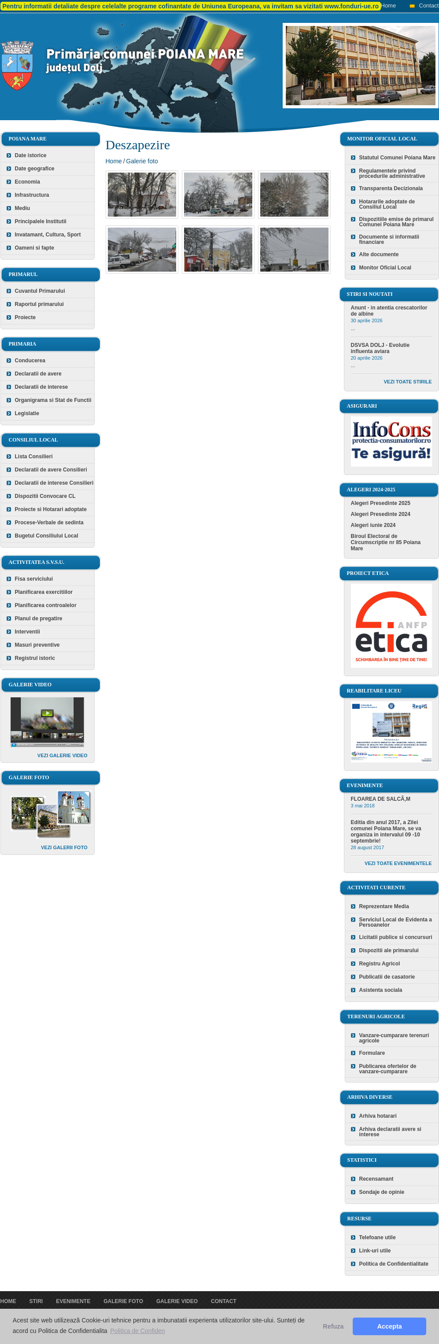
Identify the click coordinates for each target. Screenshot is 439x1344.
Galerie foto (142, 161)
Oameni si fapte (34, 248)
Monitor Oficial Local (385, 268)
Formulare (372, 1053)
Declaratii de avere (38, 374)
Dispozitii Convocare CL (45, 496)
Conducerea (30, 360)
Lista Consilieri (34, 456)
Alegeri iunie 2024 (373, 525)
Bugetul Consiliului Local (46, 536)
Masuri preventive (37, 645)
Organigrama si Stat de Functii (53, 400)
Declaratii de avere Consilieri (51, 470)
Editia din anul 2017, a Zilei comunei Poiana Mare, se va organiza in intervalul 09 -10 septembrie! (386, 831)
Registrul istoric (35, 658)
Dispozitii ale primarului (389, 950)
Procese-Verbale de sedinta (49, 522)
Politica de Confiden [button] (137, 1330)
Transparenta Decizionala (391, 188)
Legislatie (27, 413)
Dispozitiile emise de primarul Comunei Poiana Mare (396, 222)
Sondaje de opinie (382, 1192)
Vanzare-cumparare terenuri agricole (394, 1038)
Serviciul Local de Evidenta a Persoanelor (395, 922)
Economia (27, 182)
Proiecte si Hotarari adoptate (51, 509)
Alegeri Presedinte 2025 (380, 503)
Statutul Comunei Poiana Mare (397, 158)
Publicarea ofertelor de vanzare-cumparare (388, 1069)
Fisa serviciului (34, 579)
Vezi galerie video (62, 755)
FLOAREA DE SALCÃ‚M (381, 799)
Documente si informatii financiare (389, 239)
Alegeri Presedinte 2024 (380, 514)
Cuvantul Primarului (40, 291)
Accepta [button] (389, 1326)
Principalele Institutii (40, 221)
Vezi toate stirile (408, 381)
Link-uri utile (375, 1251)
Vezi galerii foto (64, 847)
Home (388, 5)
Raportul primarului (39, 304)
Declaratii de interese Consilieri (54, 483)
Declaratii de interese (41, 387)
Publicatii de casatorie (387, 977)
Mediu (22, 208)
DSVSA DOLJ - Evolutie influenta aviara (380, 348)
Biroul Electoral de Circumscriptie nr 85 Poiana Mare (386, 542)
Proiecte (25, 317)
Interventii (27, 632)
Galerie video (177, 1301)
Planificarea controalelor (46, 605)
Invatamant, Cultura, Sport (48, 235)
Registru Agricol (379, 964)
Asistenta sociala (380, 990)
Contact (429, 5)
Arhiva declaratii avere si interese (390, 1132)
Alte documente (379, 254)
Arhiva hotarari (378, 1116)
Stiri (36, 1301)
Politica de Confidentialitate (393, 1264)
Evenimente (73, 1301)
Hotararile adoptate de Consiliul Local (387, 204)
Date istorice (31, 155)
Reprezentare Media (384, 906)
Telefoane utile (377, 1237)
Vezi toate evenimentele (398, 863)
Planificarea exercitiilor (44, 592)
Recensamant (376, 1179)
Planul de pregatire (39, 618)
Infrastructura (32, 195)
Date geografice (35, 169)
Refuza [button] (333, 1326)
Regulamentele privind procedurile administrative (392, 173)
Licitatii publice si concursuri (395, 937)
